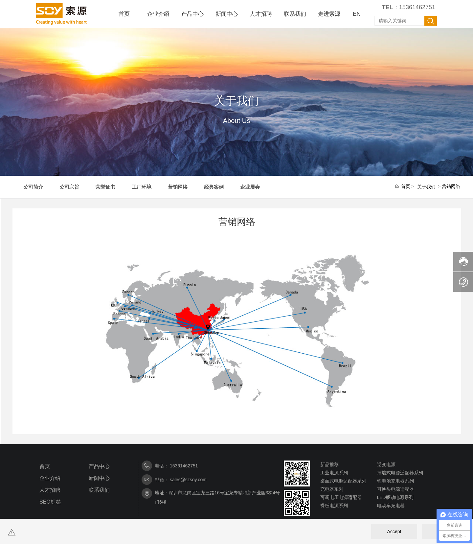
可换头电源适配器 (395, 489)
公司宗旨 (69, 187)
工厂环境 (141, 187)
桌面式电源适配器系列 (343, 481)
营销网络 (178, 187)
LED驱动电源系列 (395, 497)
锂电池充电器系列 (395, 481)
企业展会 (250, 187)
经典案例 (214, 187)
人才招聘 (49, 490)
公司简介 (33, 187)
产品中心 (99, 466)
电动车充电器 (391, 505)
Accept (394, 531)
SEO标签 (50, 502)
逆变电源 (386, 464)
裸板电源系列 (334, 505)
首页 (44, 466)
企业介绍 (49, 478)
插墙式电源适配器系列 (400, 472)
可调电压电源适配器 (341, 497)
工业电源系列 (334, 472)
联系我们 (99, 490)
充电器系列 (331, 489)
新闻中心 (99, 478)
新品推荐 (329, 464)
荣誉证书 (105, 187)
